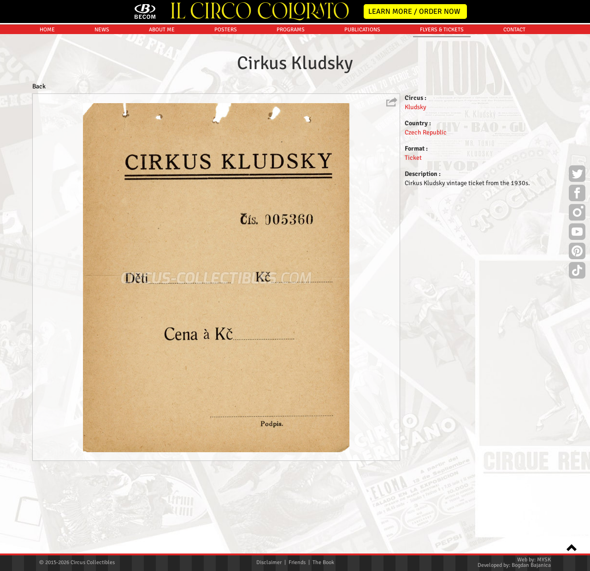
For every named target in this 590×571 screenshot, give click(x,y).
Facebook (577, 194)
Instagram (577, 213)
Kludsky (415, 187)
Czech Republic (426, 212)
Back (39, 166)
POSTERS (225, 109)
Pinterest (577, 252)
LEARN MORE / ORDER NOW (414, 11)
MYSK (544, 559)
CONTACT (514, 109)
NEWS (101, 109)
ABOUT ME (162, 109)
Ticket (413, 238)
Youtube (577, 233)
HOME (47, 109)
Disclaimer (269, 562)
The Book (323, 562)
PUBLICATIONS (362, 109)
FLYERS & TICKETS (442, 109)
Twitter (577, 175)
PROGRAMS (291, 109)
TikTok (577, 271)
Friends (297, 562)
